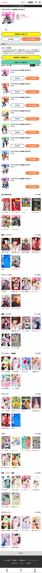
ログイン (23, 2)
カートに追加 (31, 39)
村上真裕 (23, 15)
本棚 (35, 571)
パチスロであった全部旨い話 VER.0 (20, 70)
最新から (38, 65)
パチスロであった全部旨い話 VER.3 (20, 111)
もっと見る (38, 194)
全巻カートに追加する (21, 62)
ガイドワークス (24, 17)
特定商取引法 (22, 560)
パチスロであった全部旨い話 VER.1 (20, 84)
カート (21, 571)
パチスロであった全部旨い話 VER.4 (20, 124)
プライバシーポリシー (32, 560)
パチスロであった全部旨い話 (17, 6)
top (2, 6)
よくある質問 (7, 560)
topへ (21, 553)
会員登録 (30, 2)
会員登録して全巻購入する (21, 57)
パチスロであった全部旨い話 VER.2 (20, 97)
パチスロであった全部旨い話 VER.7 (20, 165)
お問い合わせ (14, 563)
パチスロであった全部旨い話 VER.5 (20, 138)
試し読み (10, 39)
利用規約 (14, 560)
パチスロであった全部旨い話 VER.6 (20, 151)
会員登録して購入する (21, 34)
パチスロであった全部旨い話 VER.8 (20, 178)
